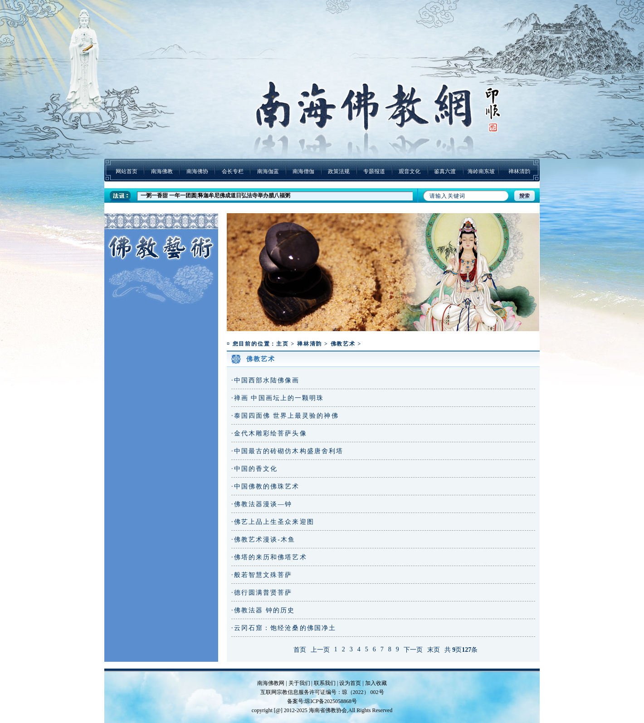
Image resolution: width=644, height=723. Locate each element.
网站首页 (126, 171)
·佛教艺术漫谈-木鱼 (263, 539)
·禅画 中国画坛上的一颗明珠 (277, 398)
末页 (433, 649)
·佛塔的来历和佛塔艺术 (269, 557)
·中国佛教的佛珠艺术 (265, 486)
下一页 (413, 649)
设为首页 (350, 683)
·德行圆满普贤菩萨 (261, 592)
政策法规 (339, 171)
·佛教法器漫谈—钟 (261, 504)
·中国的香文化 (254, 468)
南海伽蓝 (268, 171)
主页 (282, 344)
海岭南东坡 (481, 171)
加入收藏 (376, 683)
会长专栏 (233, 171)
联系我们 (325, 683)
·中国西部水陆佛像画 (265, 380)
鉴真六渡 (445, 171)
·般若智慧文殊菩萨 (261, 575)
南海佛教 (162, 171)
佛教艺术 (343, 344)
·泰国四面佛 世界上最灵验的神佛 (285, 415)
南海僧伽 (303, 171)
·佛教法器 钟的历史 (263, 610)
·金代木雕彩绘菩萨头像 (269, 433)
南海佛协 (197, 171)
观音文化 (409, 171)
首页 (299, 649)
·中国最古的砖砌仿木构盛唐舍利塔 (287, 451)
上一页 (320, 649)
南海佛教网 (270, 683)
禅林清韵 (519, 171)
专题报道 (374, 171)
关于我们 (299, 683)
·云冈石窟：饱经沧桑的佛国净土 (283, 628)
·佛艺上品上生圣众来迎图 (272, 521)
